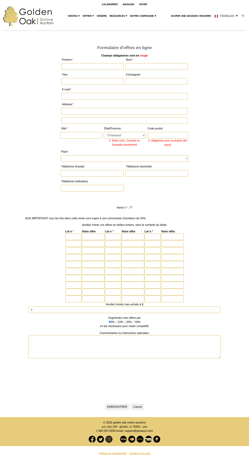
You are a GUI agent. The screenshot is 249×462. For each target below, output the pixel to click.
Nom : (129, 60)
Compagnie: (133, 74)
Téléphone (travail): (73, 166)
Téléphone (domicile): (139, 166)
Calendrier (110, 4)
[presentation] (124, 380)
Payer (143, 4)
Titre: (65, 74)
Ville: (64, 128)
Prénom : (67, 60)
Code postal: (155, 128)
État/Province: (113, 128)
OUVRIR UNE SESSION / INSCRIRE (191, 16)
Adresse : (68, 104)
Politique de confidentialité (113, 453)
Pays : (65, 152)
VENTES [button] (72, 16)
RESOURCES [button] (117, 16)
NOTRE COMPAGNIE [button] (142, 16)
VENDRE (102, 16)
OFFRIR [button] (87, 16)
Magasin (128, 4)
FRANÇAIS (225, 16)
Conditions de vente (139, 453)
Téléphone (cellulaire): (74, 181)
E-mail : (67, 89)
